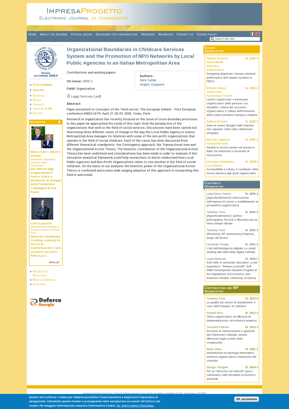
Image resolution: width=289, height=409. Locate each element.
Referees (148, 34)
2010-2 (253, 367)
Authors (38, 113)
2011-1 (254, 349)
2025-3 (253, 58)
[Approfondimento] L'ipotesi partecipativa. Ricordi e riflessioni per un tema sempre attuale (232, 219)
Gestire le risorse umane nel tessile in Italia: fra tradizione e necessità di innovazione (231, 151)
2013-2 (253, 298)
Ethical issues (81, 34)
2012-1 (253, 327)
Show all (54, 262)
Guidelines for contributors (117, 34)
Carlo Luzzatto (41, 223)
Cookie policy (207, 34)
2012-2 (253, 312)
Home (32, 34)
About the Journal (54, 34)
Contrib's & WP (42, 108)
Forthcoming (42, 84)
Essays (37, 99)
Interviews (39, 284)
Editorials (39, 95)
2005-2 (87, 81)
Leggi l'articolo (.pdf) (86, 96)
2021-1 (253, 244)
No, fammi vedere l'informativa (135, 406)
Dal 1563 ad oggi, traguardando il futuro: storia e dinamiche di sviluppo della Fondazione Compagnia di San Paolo (46, 180)
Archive (38, 90)
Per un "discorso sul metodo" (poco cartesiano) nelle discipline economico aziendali (231, 375)
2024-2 (253, 161)
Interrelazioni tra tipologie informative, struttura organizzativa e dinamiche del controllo (231, 356)
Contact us (185, 34)
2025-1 (253, 139)
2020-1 (253, 258)
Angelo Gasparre (152, 84)
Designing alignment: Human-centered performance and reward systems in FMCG (231, 77)
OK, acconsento (246, 400)
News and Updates (44, 279)
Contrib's (38, 104)
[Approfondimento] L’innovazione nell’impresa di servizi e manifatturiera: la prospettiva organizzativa (232, 201)
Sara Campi (148, 80)
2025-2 (253, 88)
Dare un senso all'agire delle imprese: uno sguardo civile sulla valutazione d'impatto (230, 129)
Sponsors (165, 34)
